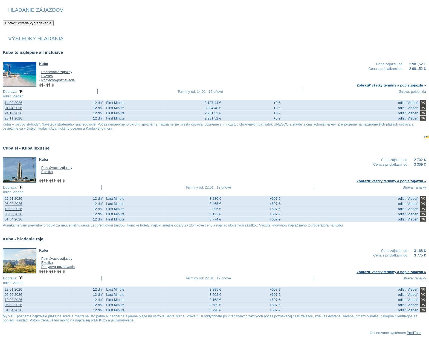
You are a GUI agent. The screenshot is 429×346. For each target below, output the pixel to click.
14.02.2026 (13, 103)
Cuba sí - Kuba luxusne (26, 148)
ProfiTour (414, 333)
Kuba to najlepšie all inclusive (33, 52)
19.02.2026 (13, 209)
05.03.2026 (13, 214)
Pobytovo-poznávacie (58, 80)
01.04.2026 (13, 108)
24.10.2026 (13, 113)
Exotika (47, 76)
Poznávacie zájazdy (56, 72)
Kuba (43, 64)
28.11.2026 (13, 118)
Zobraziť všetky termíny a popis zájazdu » (391, 85)
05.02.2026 (13, 204)
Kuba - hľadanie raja (23, 239)
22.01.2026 (13, 198)
